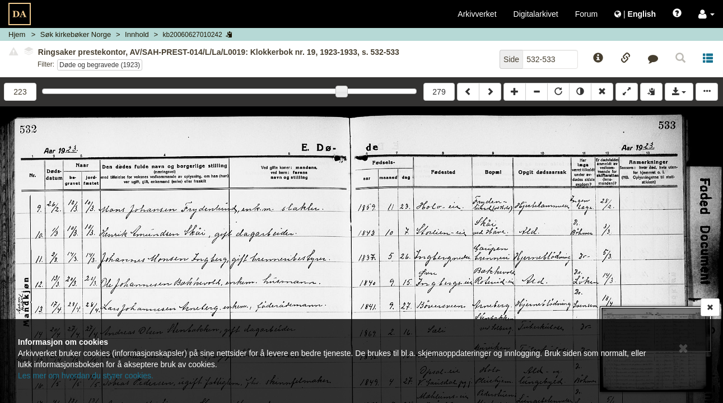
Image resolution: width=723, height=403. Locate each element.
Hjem (16, 34)
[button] (706, 14)
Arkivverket (477, 14)
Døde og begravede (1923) (99, 65)
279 (438, 91)
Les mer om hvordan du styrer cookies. (85, 375)
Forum (586, 14)
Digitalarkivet (536, 14)
